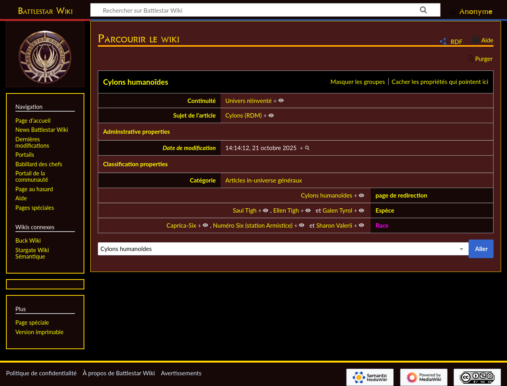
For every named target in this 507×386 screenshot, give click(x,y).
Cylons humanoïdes (135, 81)
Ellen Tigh (286, 210)
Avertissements (181, 372)
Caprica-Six (181, 225)
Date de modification (189, 147)
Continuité (201, 100)
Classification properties (135, 163)
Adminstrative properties (136, 131)
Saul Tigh (245, 210)
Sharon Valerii (334, 225)
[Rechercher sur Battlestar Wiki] (265, 10)
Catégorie (203, 180)
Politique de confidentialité (41, 372)
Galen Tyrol (337, 210)
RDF (457, 41)
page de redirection (401, 195)
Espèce (384, 210)
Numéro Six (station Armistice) (252, 225)
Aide (481, 40)
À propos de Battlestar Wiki (119, 372)
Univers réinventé (248, 100)
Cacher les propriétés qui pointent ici (440, 81)
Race (382, 225)
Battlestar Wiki (45, 10)
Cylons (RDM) (243, 115)
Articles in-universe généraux (263, 180)
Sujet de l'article (194, 115)
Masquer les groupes (357, 81)
